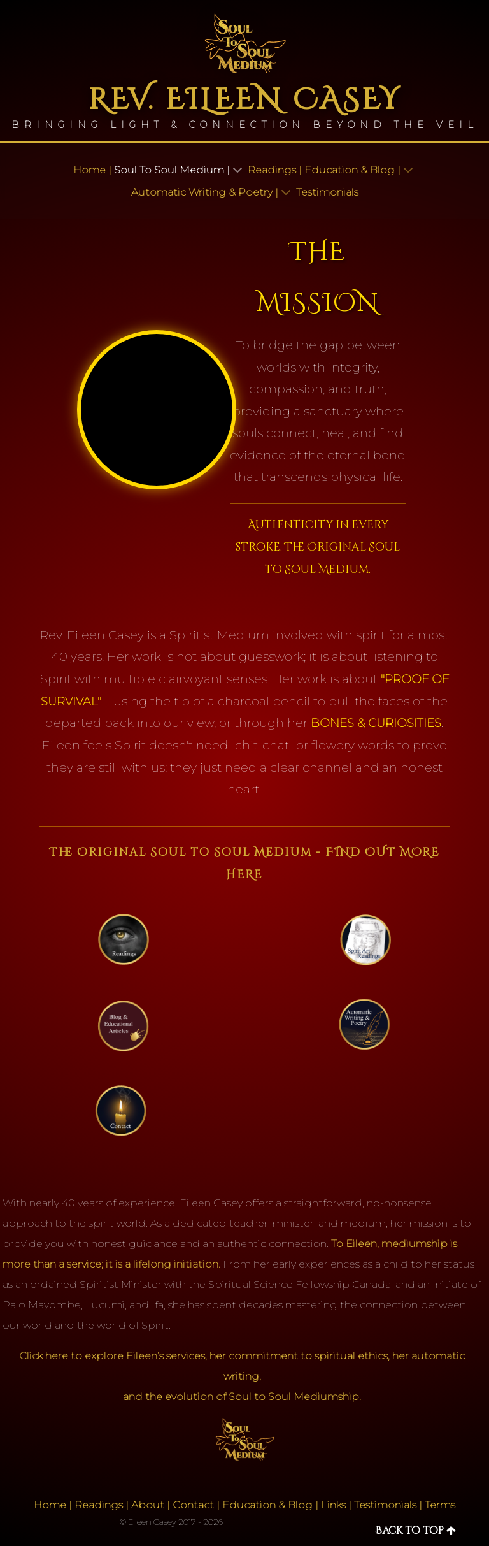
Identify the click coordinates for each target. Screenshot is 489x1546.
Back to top (415, 1531)
